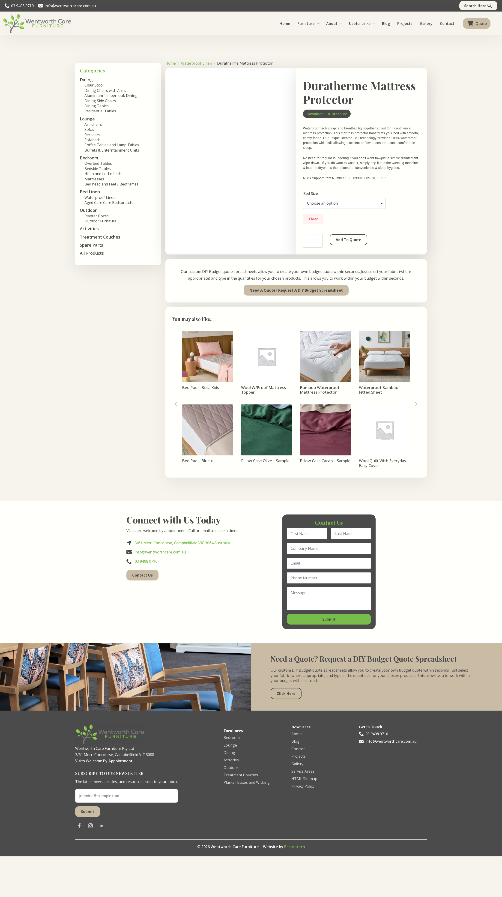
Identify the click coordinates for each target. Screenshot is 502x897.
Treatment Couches (100, 237)
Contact (447, 23)
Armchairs (93, 124)
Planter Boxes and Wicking (247, 782)
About (332, 23)
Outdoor (231, 767)
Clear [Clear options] (313, 218)
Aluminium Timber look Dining (110, 95)
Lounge (230, 745)
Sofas (89, 129)
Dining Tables (96, 105)
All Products (92, 253)
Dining (229, 752)
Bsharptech (294, 846)
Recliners (92, 134)
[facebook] (79, 826)
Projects (404, 23)
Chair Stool (94, 85)
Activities (89, 228)
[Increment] (318, 241)
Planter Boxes (96, 215)
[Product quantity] (313, 241)
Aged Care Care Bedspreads (108, 202)
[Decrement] (306, 241)
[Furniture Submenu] (319, 23)
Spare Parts (91, 245)
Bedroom (232, 737)
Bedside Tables (97, 168)
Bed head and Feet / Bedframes (111, 184)
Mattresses (94, 179)
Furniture (306, 23)
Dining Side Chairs (100, 100)
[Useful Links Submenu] (374, 23)
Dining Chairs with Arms (105, 90)
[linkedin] (101, 826)
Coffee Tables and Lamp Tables (111, 144)
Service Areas (302, 771)
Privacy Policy (302, 786)
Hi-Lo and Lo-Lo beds (103, 173)
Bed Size (310, 193)
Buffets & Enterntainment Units (111, 150)
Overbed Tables (98, 163)
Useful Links (360, 23)
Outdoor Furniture (100, 221)
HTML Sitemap (304, 778)
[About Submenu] (341, 23)
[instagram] (90, 826)
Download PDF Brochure (326, 113)
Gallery (426, 23)
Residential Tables (100, 111)
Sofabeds (92, 139)
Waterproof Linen (100, 197)
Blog (386, 23)
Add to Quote (348, 239)
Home (285, 23)
